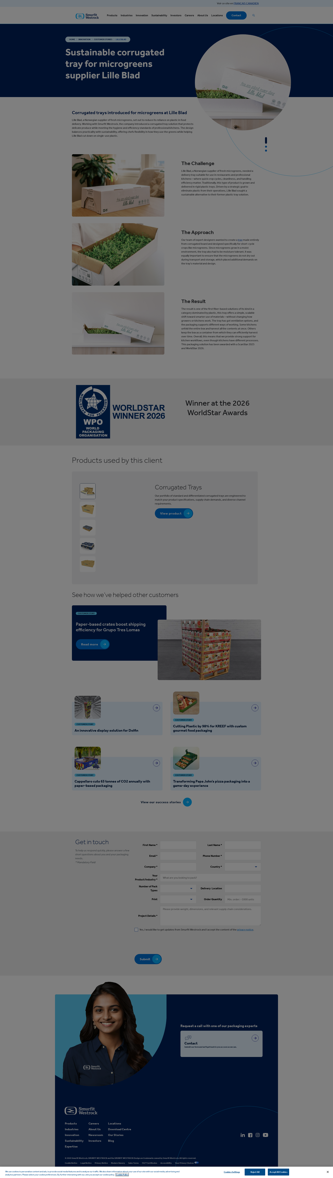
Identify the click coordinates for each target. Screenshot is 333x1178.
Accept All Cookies (278, 1172)
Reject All (255, 1172)
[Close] (327, 1172)
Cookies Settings (232, 1172)
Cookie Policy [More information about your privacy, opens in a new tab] (122, 1174)
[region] (166, 1172)
